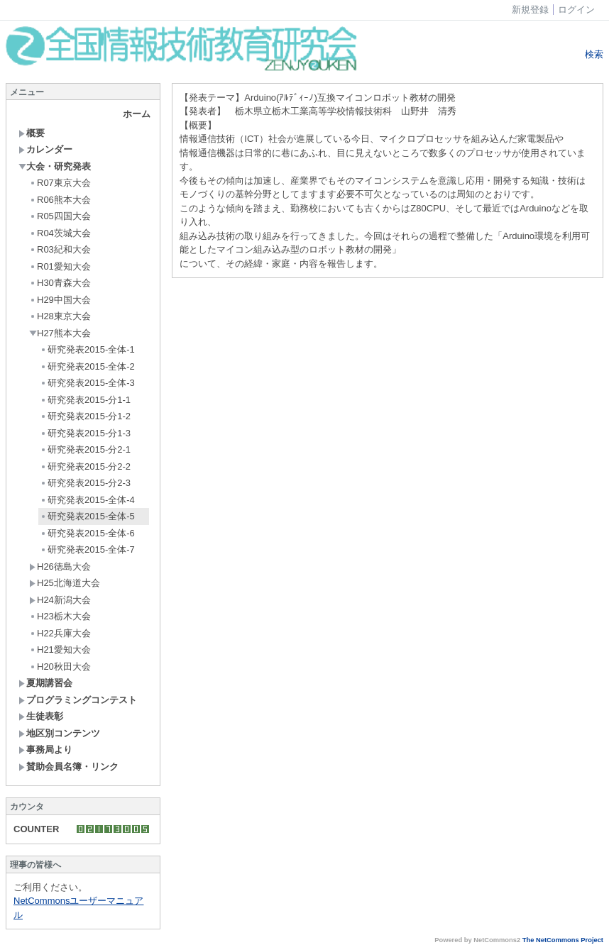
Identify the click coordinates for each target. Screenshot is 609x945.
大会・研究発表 (54, 166)
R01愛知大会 (60, 266)
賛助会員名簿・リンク (68, 766)
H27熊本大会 (60, 333)
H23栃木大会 (60, 616)
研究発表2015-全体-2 (87, 366)
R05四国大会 (60, 216)
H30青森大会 (60, 282)
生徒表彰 (40, 716)
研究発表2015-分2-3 (85, 482)
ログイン (576, 9)
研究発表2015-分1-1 (85, 399)
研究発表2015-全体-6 (87, 533)
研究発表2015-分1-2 (85, 416)
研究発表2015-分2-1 (85, 449)
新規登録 (530, 9)
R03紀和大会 (60, 249)
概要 (31, 133)
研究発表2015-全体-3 (87, 382)
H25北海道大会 (64, 583)
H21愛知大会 (60, 649)
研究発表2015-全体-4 (87, 499)
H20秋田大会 (60, 666)
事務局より (45, 749)
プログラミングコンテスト (77, 700)
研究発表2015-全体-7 (87, 549)
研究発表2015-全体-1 (87, 349)
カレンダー (45, 149)
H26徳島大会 (60, 566)
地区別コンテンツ (59, 733)
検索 (592, 54)
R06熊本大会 (60, 199)
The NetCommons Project (562, 940)
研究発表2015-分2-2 (85, 466)
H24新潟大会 (60, 600)
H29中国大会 (60, 299)
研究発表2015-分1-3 (85, 433)
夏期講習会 (45, 683)
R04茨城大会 (60, 233)
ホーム (136, 114)
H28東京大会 (60, 316)
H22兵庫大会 (60, 633)
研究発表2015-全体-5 (87, 516)
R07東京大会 (60, 182)
